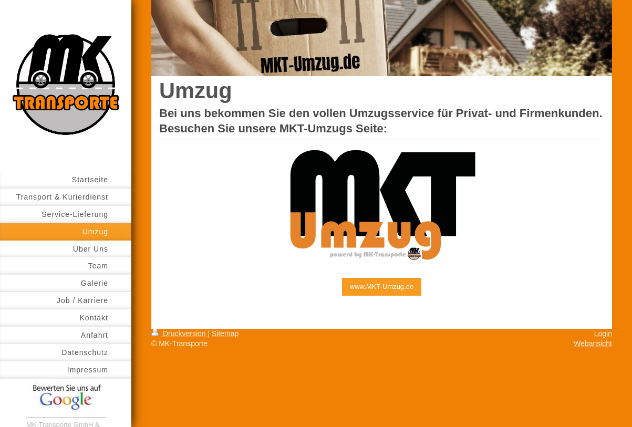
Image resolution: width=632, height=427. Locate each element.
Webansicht (593, 343)
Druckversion (179, 333)
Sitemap (225, 333)
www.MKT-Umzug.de (381, 286)
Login (603, 333)
